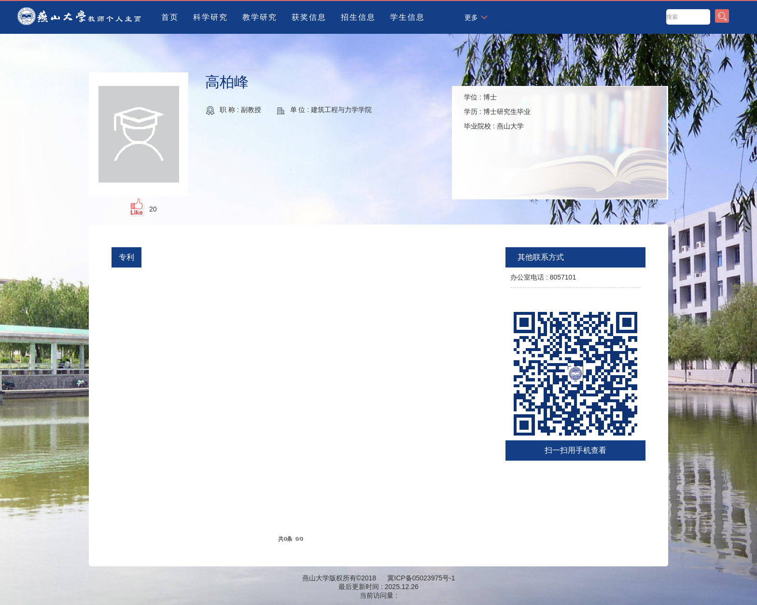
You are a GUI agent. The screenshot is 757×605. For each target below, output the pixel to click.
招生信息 (358, 17)
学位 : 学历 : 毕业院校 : (497, 111)
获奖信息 (309, 17)
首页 (170, 17)
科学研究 (210, 17)
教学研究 (259, 17)
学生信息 (407, 17)
